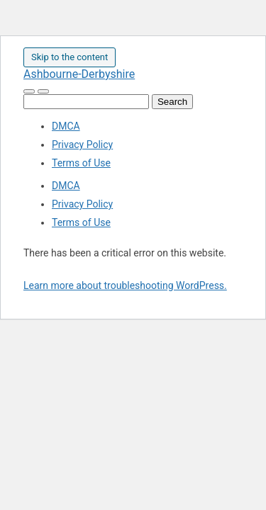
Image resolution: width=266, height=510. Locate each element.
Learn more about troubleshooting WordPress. (125, 285)
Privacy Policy (82, 144)
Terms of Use (81, 163)
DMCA (66, 126)
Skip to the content (69, 57)
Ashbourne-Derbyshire (79, 74)
